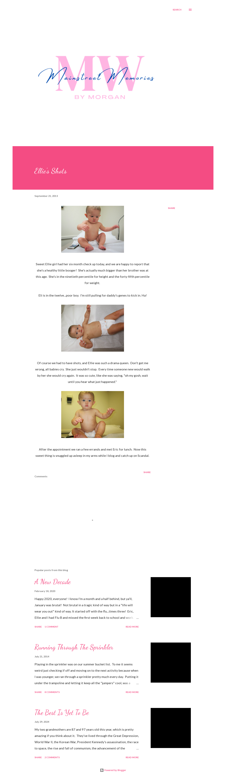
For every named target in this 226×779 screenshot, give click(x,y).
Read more (132, 626)
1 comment (51, 626)
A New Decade (53, 582)
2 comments (52, 757)
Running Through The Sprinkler (74, 647)
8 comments (52, 692)
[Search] (177, 10)
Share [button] (171, 208)
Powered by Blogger (113, 770)
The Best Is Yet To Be (62, 712)
